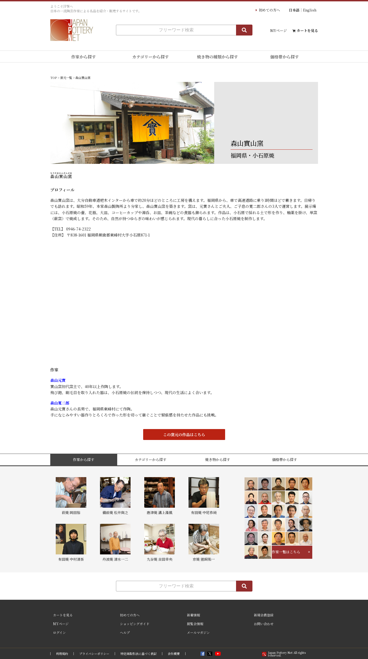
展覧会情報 (195, 623)
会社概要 (174, 653)
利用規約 (62, 653)
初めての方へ (269, 10)
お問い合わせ (263, 623)
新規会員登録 (263, 615)
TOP (53, 77)
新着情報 (193, 615)
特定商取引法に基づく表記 (138, 653)
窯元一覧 (66, 77)
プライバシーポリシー (94, 653)
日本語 (294, 10)
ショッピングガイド (134, 623)
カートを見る (307, 30)
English (309, 10)
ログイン (59, 632)
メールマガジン (198, 632)
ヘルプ (125, 632)
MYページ (278, 30)
